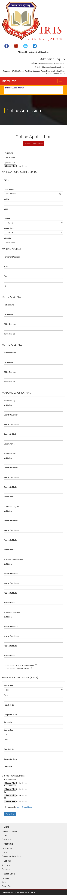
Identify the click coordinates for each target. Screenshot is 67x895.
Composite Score (10, 714)
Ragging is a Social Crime (11, 856)
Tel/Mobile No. (9, 334)
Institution (8, 405)
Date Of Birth (9, 189)
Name (6, 180)
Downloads (6, 839)
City (5, 276)
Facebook (6, 878)
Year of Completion (11, 424)
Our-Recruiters (8, 848)
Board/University (10, 415)
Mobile (6, 199)
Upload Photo (15, 162)
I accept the (11, 807)
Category (7, 238)
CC (5, 798)
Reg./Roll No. (9, 705)
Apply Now (6, 865)
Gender (7, 218)
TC (5, 792)
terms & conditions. (24, 807)
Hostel (4, 852)
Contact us (6, 869)
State (6, 266)
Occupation (8, 314)
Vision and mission (9, 831)
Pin (5, 286)
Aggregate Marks (10, 434)
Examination (8, 685)
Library (4, 835)
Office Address (10, 324)
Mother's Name (10, 352)
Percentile (8, 722)
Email (6, 209)
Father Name (9, 305)
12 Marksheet (10, 785)
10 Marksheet (10, 779)
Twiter (4, 882)
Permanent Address (12, 257)
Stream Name (9, 444)
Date (6, 695)
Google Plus (6, 886)
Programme (8, 153)
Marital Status (9, 228)
